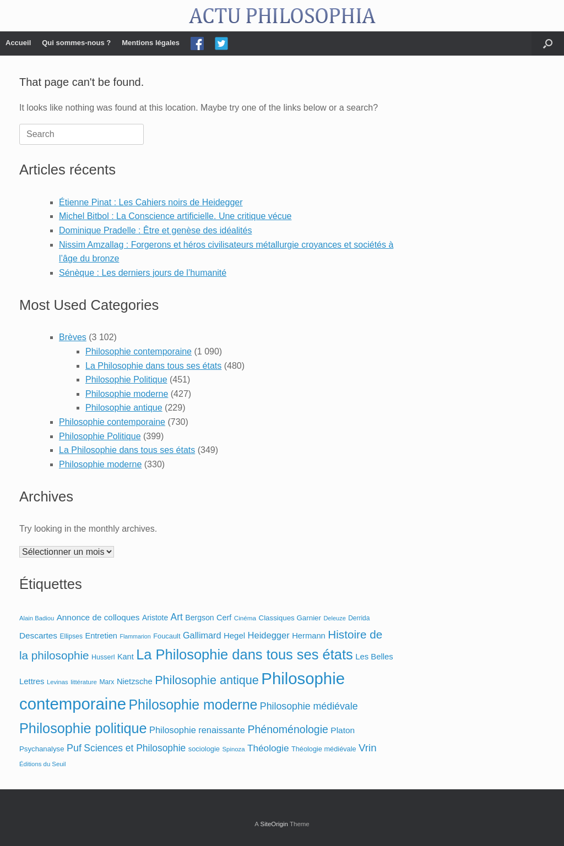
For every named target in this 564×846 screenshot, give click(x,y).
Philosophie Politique (126, 379)
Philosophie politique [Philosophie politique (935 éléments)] (83, 728)
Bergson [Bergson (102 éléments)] (199, 617)
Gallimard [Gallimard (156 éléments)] (202, 635)
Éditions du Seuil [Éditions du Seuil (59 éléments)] (42, 764)
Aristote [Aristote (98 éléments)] (155, 617)
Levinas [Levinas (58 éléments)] (57, 682)
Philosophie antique (123, 407)
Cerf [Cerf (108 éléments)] (223, 617)
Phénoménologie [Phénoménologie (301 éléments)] (287, 729)
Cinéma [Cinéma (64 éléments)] (245, 617)
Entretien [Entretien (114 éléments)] (101, 635)
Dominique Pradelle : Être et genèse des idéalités (155, 230)
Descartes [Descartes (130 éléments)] (38, 635)
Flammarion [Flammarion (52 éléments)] (135, 636)
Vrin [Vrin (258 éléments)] (368, 748)
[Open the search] (548, 43)
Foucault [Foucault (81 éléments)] (166, 636)
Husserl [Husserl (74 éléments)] (103, 657)
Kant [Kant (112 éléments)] (125, 656)
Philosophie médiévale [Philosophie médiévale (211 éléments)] (309, 706)
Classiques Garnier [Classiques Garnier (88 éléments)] (290, 618)
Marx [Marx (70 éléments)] (106, 682)
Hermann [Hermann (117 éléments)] (309, 635)
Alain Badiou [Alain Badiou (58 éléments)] (36, 618)
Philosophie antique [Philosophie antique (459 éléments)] (207, 680)
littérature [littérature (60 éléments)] (83, 682)
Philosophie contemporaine (138, 351)
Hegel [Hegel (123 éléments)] (234, 635)
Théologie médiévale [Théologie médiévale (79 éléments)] (323, 749)
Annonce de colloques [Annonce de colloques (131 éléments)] (98, 617)
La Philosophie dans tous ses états (153, 365)
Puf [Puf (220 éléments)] (74, 748)
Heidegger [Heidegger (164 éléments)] (269, 635)
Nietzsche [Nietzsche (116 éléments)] (135, 681)
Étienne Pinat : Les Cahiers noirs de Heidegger (151, 202)
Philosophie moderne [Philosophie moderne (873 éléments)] (192, 704)
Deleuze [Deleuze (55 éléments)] (334, 618)
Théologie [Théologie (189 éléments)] (268, 748)
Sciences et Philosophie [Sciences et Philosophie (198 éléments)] (135, 748)
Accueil (18, 43)
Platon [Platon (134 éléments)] (342, 730)
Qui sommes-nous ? (76, 43)
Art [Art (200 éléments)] (177, 617)
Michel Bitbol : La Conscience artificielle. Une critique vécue (175, 216)
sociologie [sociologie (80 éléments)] (204, 749)
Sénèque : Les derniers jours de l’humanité (142, 272)
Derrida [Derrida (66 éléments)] (359, 618)
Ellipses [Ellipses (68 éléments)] (71, 636)
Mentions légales (151, 43)
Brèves (72, 337)
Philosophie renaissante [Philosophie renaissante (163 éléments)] (197, 730)
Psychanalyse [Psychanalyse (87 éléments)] (41, 749)
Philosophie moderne (126, 394)
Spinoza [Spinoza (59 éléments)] (233, 749)
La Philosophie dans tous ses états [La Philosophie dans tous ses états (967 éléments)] (244, 654)
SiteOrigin (274, 824)
